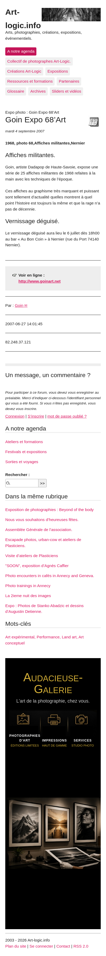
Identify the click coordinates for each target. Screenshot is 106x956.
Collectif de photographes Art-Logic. (39, 61)
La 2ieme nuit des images (28, 595)
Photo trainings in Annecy (27, 585)
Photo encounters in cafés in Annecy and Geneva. (49, 575)
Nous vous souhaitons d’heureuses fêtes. (42, 519)
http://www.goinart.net (39, 281)
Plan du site (15, 946)
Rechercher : (17, 474)
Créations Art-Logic (24, 71)
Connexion (15, 416)
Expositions (57, 71)
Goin (19, 305)
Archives (38, 91)
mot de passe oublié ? (67, 416)
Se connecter (41, 946)
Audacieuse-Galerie (53, 682)
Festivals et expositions (26, 451)
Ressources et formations (30, 81)
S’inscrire (36, 416)
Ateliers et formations (24, 441)
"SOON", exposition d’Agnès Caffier (37, 565)
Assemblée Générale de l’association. (38, 529)
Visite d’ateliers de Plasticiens (31, 555)
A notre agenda (21, 51)
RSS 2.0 (80, 946)
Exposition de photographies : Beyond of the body (49, 509)
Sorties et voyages (21, 461)
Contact (63, 946)
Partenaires (69, 81)
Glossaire (15, 91)
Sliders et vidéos (66, 91)
